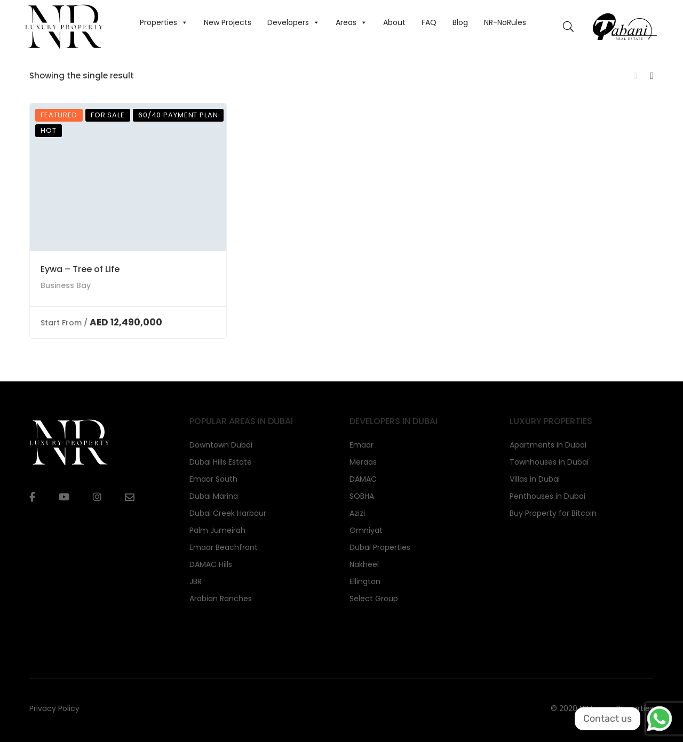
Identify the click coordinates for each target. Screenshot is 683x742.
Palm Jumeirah (217, 530)
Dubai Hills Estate (220, 462)
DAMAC (363, 479)
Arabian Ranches (220, 598)
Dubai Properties (380, 547)
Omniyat (366, 530)
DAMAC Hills (210, 564)
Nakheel (364, 564)
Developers (293, 22)
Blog (460, 22)
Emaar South (213, 479)
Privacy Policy (54, 708)
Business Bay (66, 285)
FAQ (429, 22)
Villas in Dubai (535, 479)
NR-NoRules (505, 22)
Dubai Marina (213, 496)
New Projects (227, 22)
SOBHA (362, 496)
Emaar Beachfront (223, 547)
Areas (351, 22)
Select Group (374, 598)
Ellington (365, 581)
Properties (164, 22)
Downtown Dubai (220, 445)
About (394, 22)
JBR (195, 581)
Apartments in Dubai (548, 445)
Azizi (357, 513)
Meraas (363, 462)
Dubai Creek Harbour (227, 513)
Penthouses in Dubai (547, 496)
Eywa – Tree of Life (80, 269)
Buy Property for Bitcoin (553, 513)
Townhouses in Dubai (549, 462)
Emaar (362, 445)
